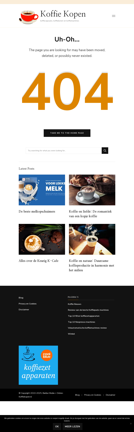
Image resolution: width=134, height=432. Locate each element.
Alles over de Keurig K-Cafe (38, 261)
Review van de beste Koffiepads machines (88, 310)
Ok (57, 426)
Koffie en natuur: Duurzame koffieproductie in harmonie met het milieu (91, 265)
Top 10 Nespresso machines (81, 322)
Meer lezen (72, 426)
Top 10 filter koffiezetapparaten (83, 316)
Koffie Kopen (63, 14)
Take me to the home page (67, 133)
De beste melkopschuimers (37, 211)
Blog (21, 297)
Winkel (71, 333)
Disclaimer (24, 309)
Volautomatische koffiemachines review (87, 327)
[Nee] (130, 423)
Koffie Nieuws (74, 304)
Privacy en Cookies (28, 303)
